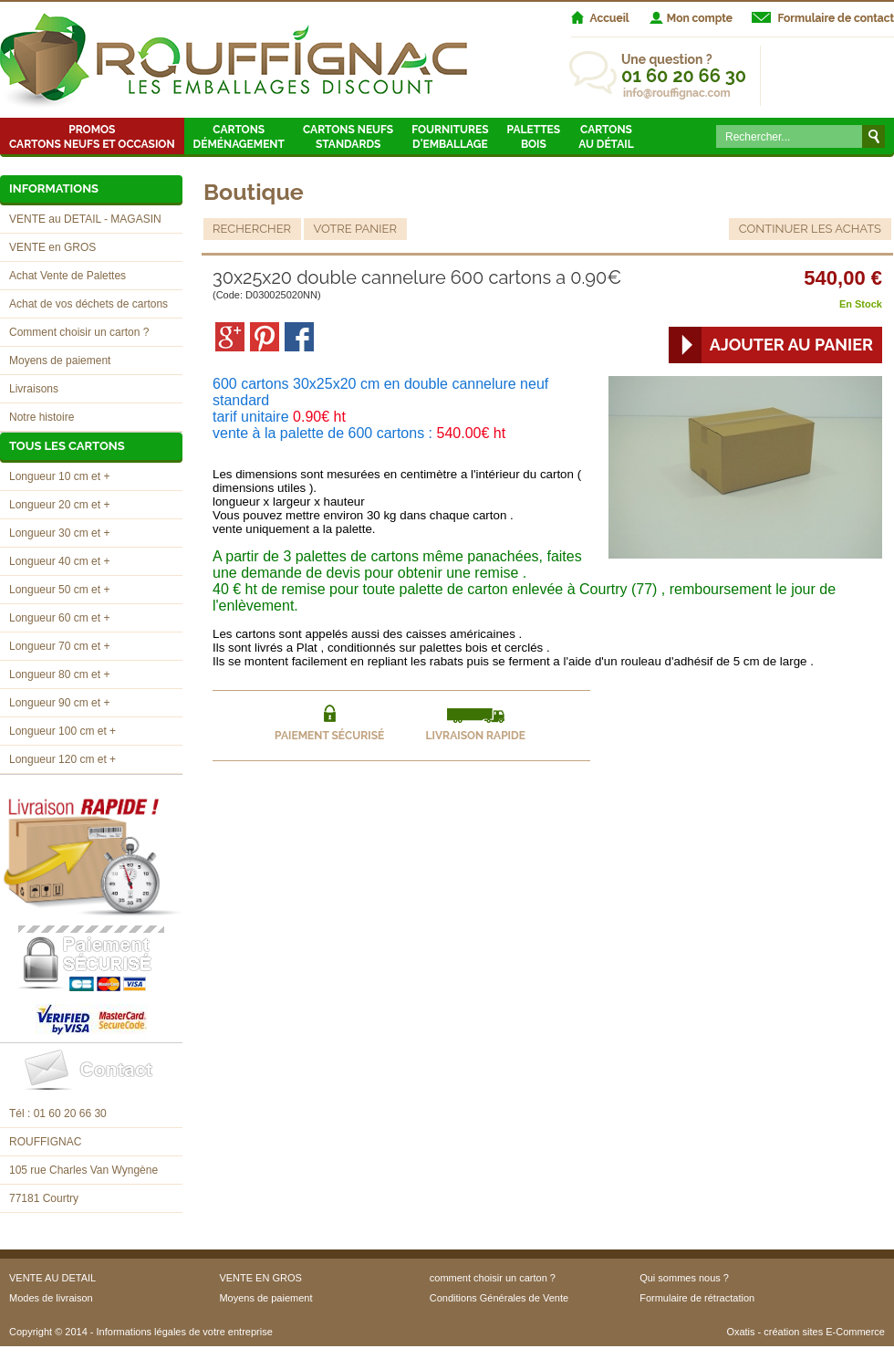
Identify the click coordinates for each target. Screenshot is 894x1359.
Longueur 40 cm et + (59, 561)
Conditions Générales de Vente (499, 1297)
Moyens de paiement (59, 360)
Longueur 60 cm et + (59, 618)
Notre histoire (41, 417)
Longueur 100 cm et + (62, 731)
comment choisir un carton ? (493, 1277)
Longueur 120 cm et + (62, 759)
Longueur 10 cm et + (59, 476)
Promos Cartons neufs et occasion (92, 137)
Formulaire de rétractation (696, 1297)
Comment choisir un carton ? (79, 332)
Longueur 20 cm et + (59, 504)
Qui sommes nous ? (684, 1277)
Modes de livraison (51, 1297)
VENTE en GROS (52, 247)
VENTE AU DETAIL (52, 1277)
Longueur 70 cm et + (59, 646)
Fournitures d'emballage (449, 137)
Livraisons (33, 388)
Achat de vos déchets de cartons (88, 304)
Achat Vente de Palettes (67, 275)
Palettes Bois (534, 137)
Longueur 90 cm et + (59, 702)
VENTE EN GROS (260, 1277)
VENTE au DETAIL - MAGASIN (85, 219)
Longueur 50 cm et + (59, 589)
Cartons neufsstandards (348, 137)
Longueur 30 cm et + (59, 533)
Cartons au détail (606, 137)
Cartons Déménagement (239, 137)
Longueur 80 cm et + (59, 674)
